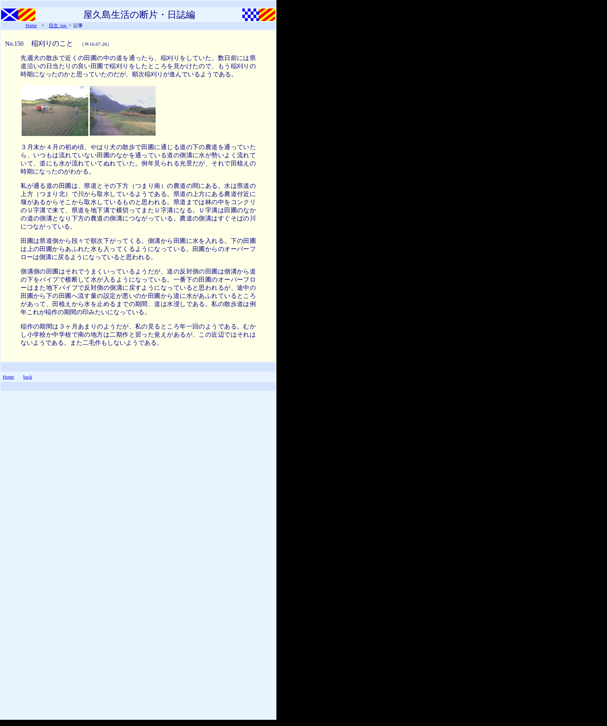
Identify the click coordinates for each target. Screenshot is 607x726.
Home (31, 25)
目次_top (58, 25)
